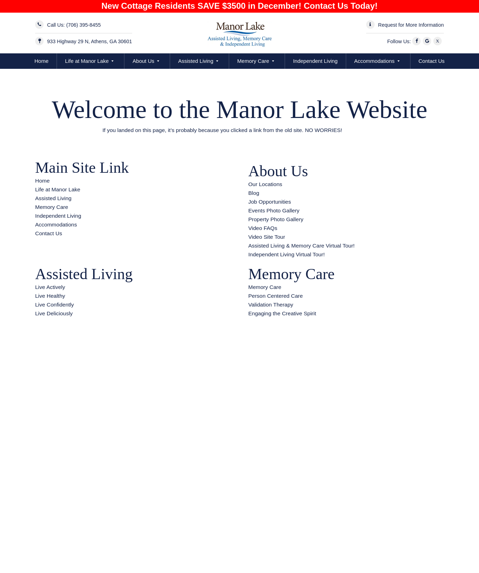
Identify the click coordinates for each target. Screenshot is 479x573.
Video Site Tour (266, 237)
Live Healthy (50, 296)
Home (41, 61)
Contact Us (432, 61)
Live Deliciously (54, 313)
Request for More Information (411, 25)
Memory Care (253, 61)
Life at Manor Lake (87, 61)
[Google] (428, 41)
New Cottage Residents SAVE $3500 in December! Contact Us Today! (240, 6)
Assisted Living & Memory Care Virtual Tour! (301, 246)
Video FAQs (262, 228)
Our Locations (265, 184)
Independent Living (315, 61)
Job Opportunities (269, 202)
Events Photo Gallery (274, 210)
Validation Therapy (270, 305)
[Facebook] (417, 41)
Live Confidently (54, 305)
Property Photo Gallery (276, 219)
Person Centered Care (275, 296)
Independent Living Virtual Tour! (286, 254)
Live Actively (50, 287)
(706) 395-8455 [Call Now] (83, 25)
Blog (253, 193)
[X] (438, 41)
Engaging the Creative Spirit (282, 313)
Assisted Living (195, 61)
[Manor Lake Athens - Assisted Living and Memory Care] (239, 33)
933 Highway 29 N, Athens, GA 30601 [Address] (89, 41)
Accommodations (374, 61)
